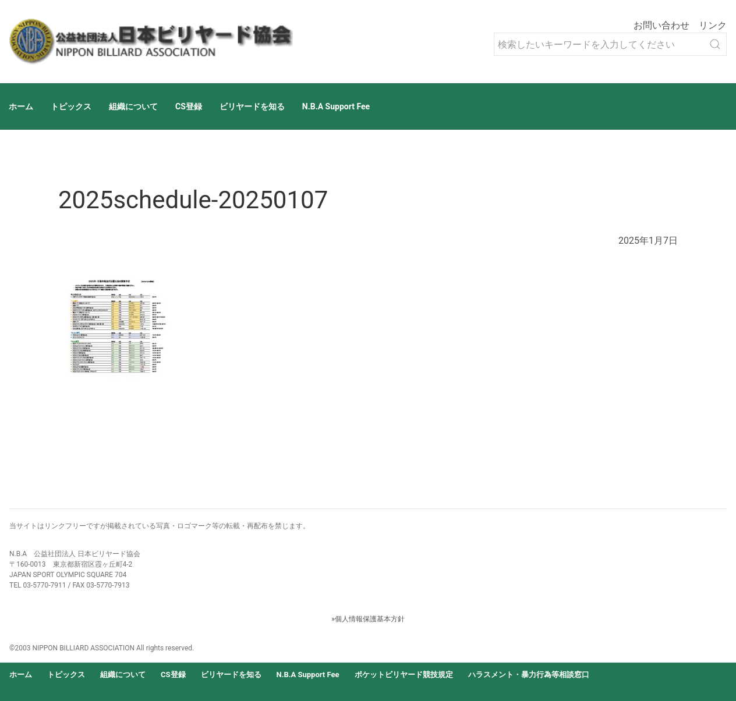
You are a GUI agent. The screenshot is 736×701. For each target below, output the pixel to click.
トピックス (71, 106)
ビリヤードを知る (252, 106)
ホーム (21, 106)
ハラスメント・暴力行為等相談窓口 (528, 674)
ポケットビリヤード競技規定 (404, 674)
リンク (713, 25)
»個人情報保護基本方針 (368, 619)
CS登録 (188, 106)
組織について (133, 106)
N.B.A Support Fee (336, 106)
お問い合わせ (661, 25)
